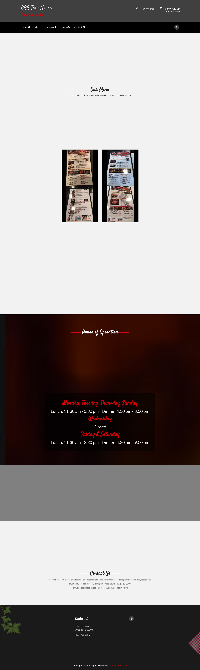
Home (25, 27)
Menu (37, 27)
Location (50, 27)
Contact (79, 27)
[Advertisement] (100, 59)
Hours (65, 27)
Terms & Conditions (117, 665)
